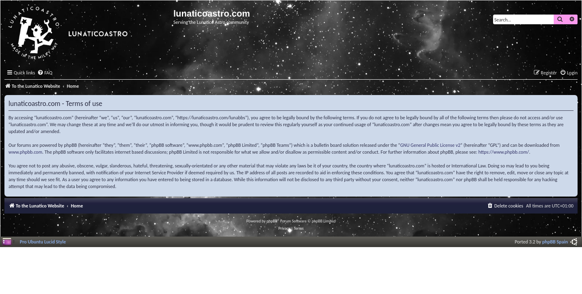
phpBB (272, 221)
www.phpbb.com (25, 152)
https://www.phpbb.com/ (504, 152)
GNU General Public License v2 (430, 145)
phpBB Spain (555, 242)
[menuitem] (45, 73)
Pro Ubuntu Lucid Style (43, 242)
